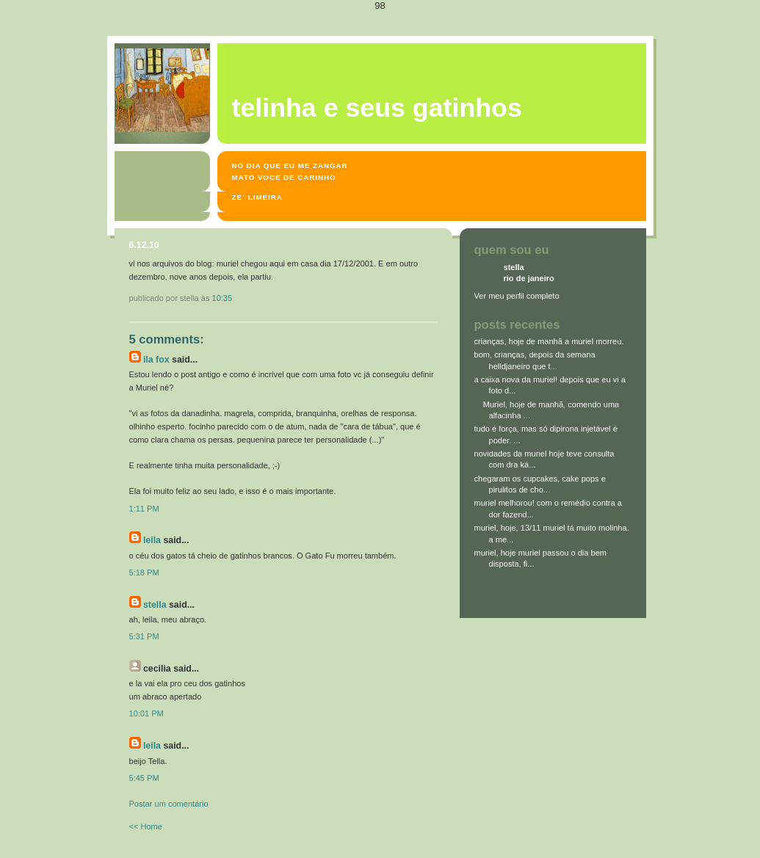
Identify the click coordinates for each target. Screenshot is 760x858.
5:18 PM (144, 572)
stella (155, 605)
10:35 (222, 298)
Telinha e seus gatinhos (377, 108)
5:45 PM (144, 778)
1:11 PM (144, 508)
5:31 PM (144, 636)
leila (152, 540)
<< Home (145, 826)
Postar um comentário (169, 803)
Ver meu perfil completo (517, 295)
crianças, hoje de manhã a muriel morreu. (549, 341)
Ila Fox (156, 360)
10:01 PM (146, 713)
